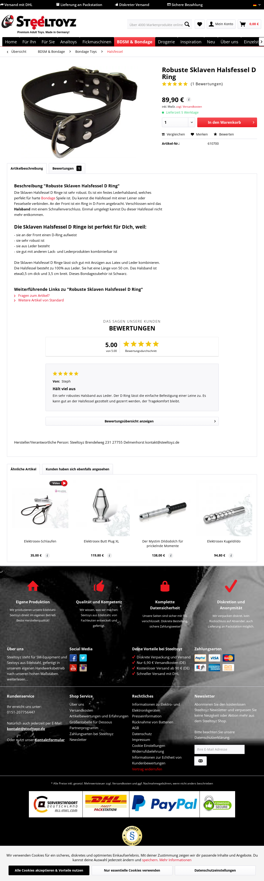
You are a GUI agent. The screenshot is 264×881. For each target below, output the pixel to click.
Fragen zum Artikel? (31, 295)
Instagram (83, 668)
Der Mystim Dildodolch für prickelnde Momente (162, 543)
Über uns (77, 704)
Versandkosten (81, 710)
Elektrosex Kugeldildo (223, 541)
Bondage (48, 198)
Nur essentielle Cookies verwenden (132, 870)
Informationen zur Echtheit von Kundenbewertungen (157, 760)
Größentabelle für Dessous (91, 722)
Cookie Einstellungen (148, 745)
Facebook (73, 658)
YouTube (73, 668)
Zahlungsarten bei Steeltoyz (91, 733)
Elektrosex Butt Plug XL (101, 541)
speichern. (150, 859)
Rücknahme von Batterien (152, 722)
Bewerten (224, 134)
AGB (135, 727)
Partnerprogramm (84, 727)
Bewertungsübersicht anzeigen (160, 420)
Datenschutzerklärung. (212, 737)
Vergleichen (173, 134)
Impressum (141, 739)
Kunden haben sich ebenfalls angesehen (77, 469)
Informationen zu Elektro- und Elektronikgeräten (156, 707)
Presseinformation (146, 716)
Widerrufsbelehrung (148, 751)
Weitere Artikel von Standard (39, 300)
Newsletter (78, 739)
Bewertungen (67, 168)
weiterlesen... (17, 679)
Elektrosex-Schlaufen (40, 541)
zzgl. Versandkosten (189, 107)
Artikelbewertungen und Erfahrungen (99, 716)
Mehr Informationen (175, 859)
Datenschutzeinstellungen (215, 870)
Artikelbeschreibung (27, 168)
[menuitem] (159, 24)
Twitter (83, 658)
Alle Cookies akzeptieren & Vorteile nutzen (49, 870)
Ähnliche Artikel (23, 469)
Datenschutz (142, 733)
